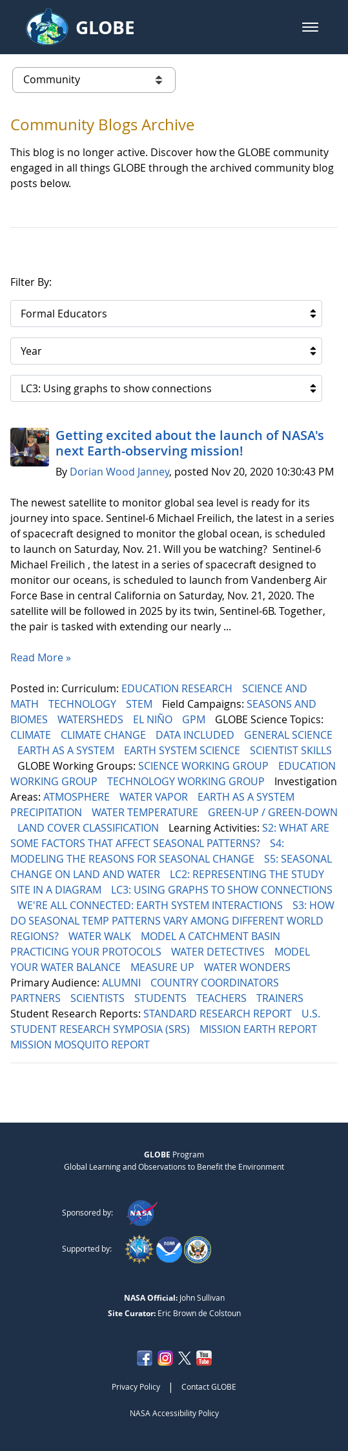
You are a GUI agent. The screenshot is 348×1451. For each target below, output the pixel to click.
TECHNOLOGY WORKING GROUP (187, 781)
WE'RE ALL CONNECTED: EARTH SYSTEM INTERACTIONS (151, 905)
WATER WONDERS (248, 967)
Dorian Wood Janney (119, 472)
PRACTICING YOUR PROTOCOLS (87, 952)
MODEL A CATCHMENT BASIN (212, 936)
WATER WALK (101, 936)
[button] (310, 27)
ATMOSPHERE (77, 797)
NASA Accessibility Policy (174, 1413)
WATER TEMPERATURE (146, 812)
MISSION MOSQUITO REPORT (81, 1044)
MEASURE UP (163, 967)
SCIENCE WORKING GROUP (204, 766)
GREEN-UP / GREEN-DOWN (273, 812)
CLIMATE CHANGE (104, 735)
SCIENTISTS (98, 998)
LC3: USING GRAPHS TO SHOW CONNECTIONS (222, 890)
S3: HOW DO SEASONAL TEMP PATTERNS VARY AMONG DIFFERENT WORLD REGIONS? (172, 920)
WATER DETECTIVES (219, 952)
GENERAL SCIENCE (288, 735)
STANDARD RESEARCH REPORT (218, 1013)
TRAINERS (281, 998)
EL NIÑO (154, 719)
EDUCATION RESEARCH (178, 688)
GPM (195, 719)
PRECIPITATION (47, 812)
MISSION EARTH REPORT (260, 1029)
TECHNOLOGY (83, 704)
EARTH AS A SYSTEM (67, 750)
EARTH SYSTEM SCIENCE (183, 750)
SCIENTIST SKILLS (291, 750)
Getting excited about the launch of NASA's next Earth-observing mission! (190, 442)
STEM (140, 704)
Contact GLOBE (208, 1386)
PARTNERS (36, 998)
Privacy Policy (136, 1386)
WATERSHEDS (91, 719)
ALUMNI (122, 983)
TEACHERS (222, 998)
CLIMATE (32, 735)
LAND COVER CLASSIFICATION (89, 828)
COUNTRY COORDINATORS (215, 983)
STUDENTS (161, 998)
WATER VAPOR (154, 797)
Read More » (40, 657)
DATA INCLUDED (196, 735)
